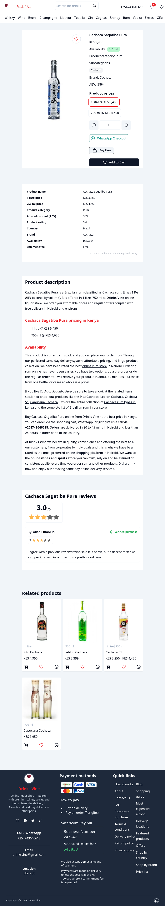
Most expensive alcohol (143, 808)
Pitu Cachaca (89, 397)
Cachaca (106, 77)
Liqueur (65, 18)
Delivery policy (125, 836)
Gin (90, 18)
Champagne (48, 18)
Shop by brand (146, 865)
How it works (124, 784)
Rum (126, 18)
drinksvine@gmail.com (29, 854)
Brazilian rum (79, 407)
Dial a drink (126, 463)
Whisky (10, 18)
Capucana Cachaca (44, 402)
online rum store (94, 366)
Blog (139, 784)
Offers (140, 845)
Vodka (137, 18)
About (119, 791)
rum (119, 56)
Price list (142, 872)
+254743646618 (132, 7)
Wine (21, 18)
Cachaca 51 (114, 652)
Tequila (79, 18)
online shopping (78, 453)
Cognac (101, 18)
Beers (32, 18)
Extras (149, 18)
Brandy (115, 18)
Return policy (124, 843)
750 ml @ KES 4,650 (105, 113)
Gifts (160, 18)
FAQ (117, 805)
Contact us (122, 798)
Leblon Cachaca (111, 397)
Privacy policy (124, 850)
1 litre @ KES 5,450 (104, 102)
